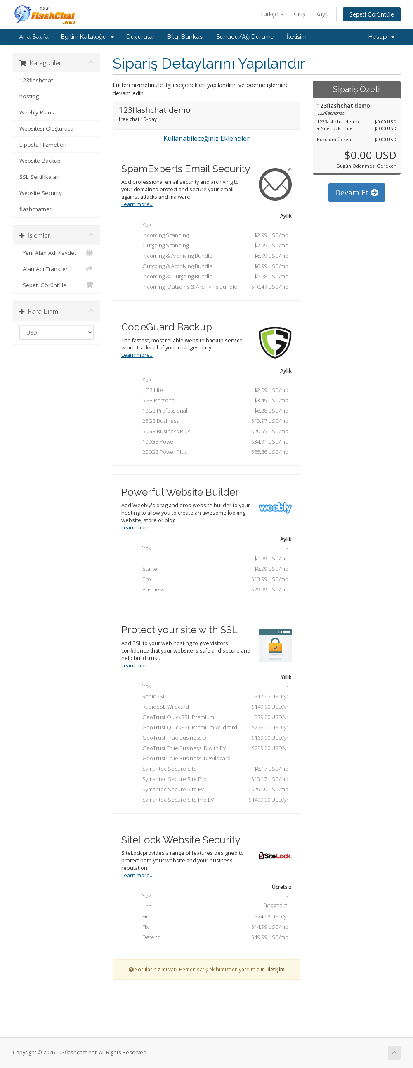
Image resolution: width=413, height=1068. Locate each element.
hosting (29, 96)
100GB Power (209, 442)
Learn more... (137, 204)
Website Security (40, 193)
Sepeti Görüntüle (371, 14)
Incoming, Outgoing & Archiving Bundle (209, 287)
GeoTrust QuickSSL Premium (209, 717)
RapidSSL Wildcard (209, 707)
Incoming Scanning (209, 235)
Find (209, 917)
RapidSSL (209, 697)
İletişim (297, 36)
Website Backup (40, 160)
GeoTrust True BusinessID (209, 738)
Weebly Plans (36, 112)
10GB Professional (209, 411)
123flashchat (36, 80)
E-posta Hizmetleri (42, 144)
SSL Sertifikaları (39, 176)
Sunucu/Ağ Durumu (245, 36)
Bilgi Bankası (185, 36)
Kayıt (321, 14)
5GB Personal (209, 401)
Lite (209, 559)
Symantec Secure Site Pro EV (209, 800)
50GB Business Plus (209, 432)
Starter (209, 569)
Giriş (299, 14)
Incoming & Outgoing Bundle (209, 277)
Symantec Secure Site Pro (209, 779)
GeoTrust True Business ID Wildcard (180, 759)
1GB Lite (209, 390)
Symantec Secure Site (209, 769)
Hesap (381, 36)
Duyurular (140, 36)
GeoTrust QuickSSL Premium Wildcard (209, 728)
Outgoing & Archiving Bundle (209, 266)
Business (209, 590)
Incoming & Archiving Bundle (209, 256)
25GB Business (209, 421)
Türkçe (272, 14)
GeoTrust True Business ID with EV (209, 748)
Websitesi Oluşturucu (46, 128)
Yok (209, 225)
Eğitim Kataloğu (87, 36)
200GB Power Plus (209, 452)
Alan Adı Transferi (56, 269)
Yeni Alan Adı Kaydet (56, 253)
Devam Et (356, 192)
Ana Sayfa (34, 36)
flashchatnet (35, 209)
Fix (209, 927)
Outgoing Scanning (209, 246)
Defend (209, 937)
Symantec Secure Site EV (209, 790)
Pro (209, 579)
